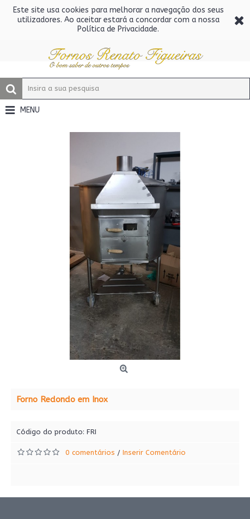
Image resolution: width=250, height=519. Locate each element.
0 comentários (90, 452)
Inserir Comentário (154, 452)
